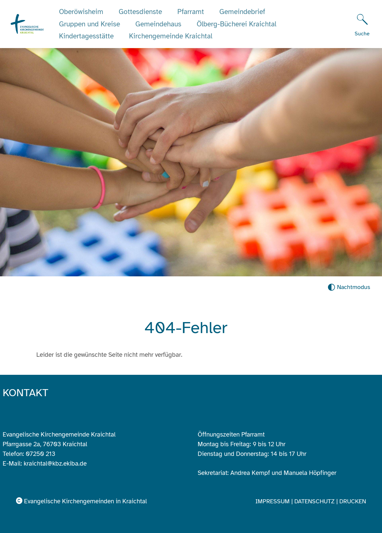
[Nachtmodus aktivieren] (349, 287)
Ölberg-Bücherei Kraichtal (236, 24)
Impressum (273, 501)
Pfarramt (190, 11)
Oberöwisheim (81, 11)
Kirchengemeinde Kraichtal (170, 36)
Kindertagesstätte (86, 36)
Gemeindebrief (242, 11)
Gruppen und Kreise (89, 24)
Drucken (352, 501)
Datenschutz (315, 501)
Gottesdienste (140, 11)
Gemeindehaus (158, 24)
